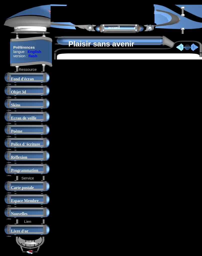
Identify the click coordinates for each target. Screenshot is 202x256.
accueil (114, 27)
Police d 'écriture (25, 144)
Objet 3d (18, 92)
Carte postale (22, 187)
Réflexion (19, 157)
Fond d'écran (22, 79)
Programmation (24, 170)
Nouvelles (19, 214)
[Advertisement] (83, 13)
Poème (16, 131)
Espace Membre (25, 201)
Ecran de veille (23, 118)
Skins (15, 105)
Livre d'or (19, 231)
